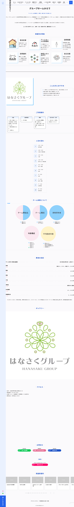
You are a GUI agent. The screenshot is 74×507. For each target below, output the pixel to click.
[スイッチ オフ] (67, 2)
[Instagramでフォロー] (2, 491)
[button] (50, 493)
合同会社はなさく (41, 505)
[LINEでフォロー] (2, 493)
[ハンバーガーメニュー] (3, 3)
